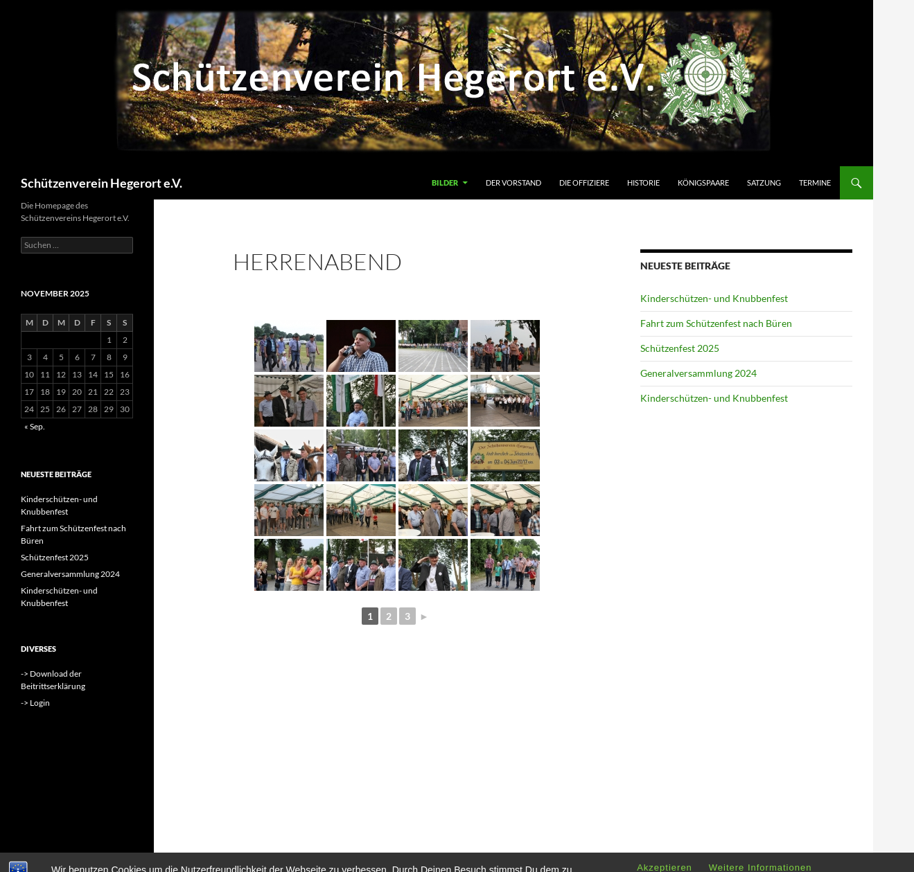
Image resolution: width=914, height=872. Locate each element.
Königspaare (703, 182)
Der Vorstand (513, 182)
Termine (815, 182)
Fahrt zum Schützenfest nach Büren (716, 323)
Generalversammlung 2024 (698, 373)
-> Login (35, 702)
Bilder (445, 182)
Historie (643, 182)
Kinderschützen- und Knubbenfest (714, 298)
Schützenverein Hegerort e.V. (101, 182)
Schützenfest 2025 (679, 348)
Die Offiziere (584, 182)
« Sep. (34, 426)
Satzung (764, 182)
